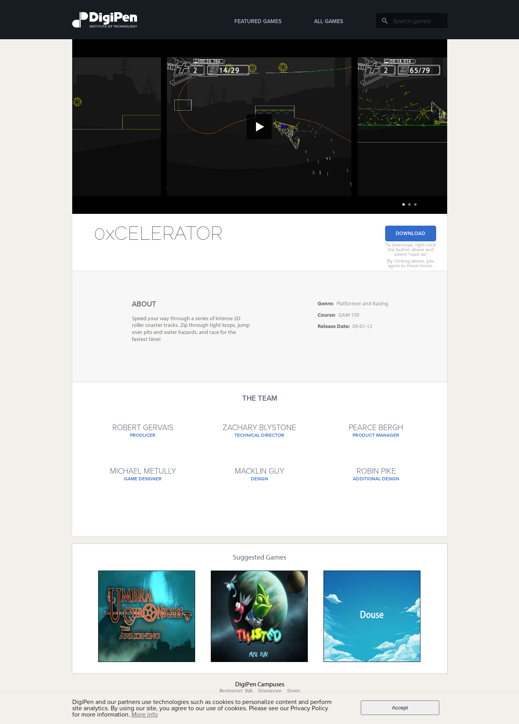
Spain (293, 691)
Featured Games (257, 21)
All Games (328, 21)
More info (145, 715)
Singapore (270, 691)
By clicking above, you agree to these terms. (410, 263)
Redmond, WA (236, 691)
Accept (400, 708)
